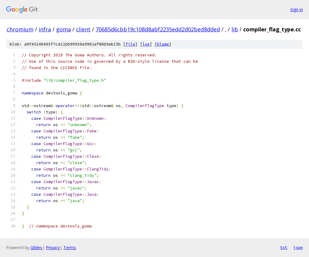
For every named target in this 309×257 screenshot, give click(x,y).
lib (234, 29)
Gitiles (36, 247)
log (146, 44)
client (83, 29)
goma (63, 29)
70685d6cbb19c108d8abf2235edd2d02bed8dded (158, 29)
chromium (20, 29)
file (130, 44)
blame (163, 44)
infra (45, 29)
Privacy (53, 247)
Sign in (296, 9)
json (298, 247)
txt (283, 247)
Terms (69, 247)
